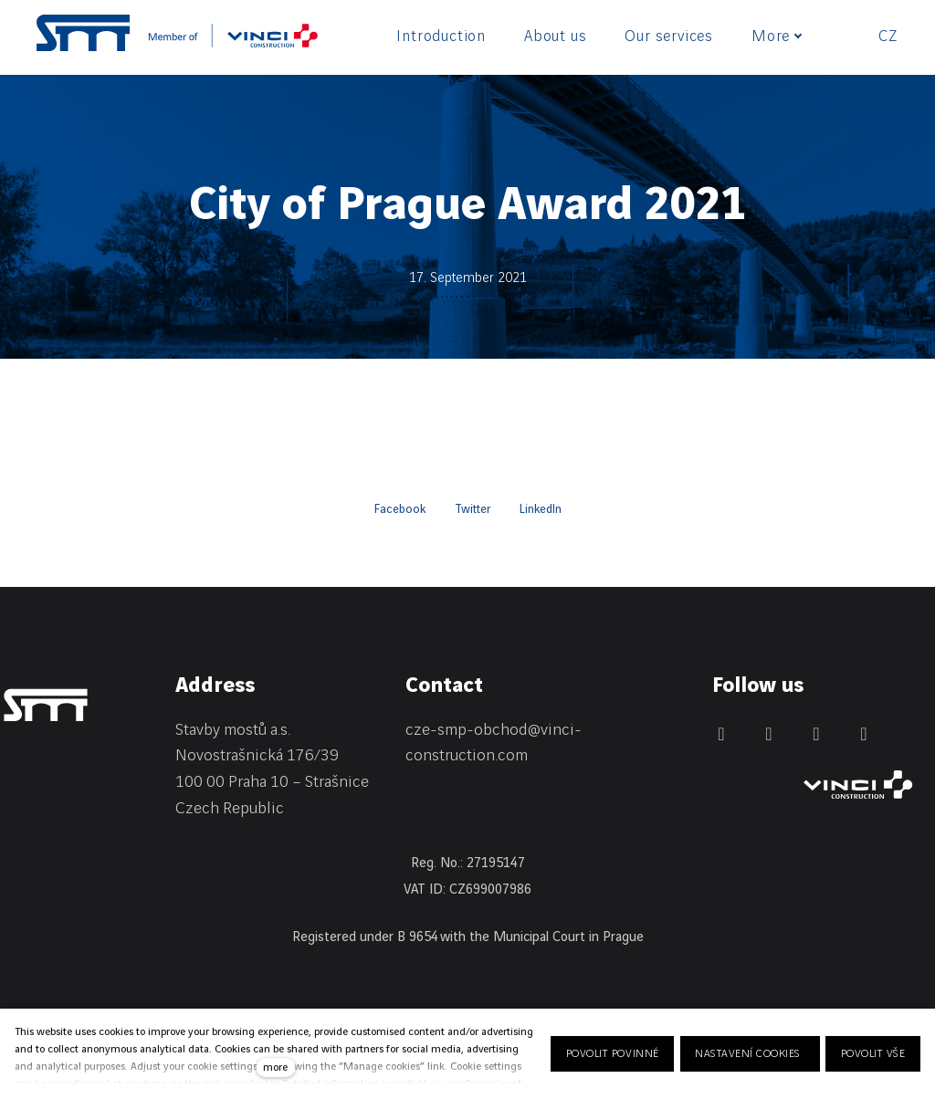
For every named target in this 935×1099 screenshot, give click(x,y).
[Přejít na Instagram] (816, 734)
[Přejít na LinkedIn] (721, 734)
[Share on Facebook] (399, 509)
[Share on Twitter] (472, 509)
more (275, 1067)
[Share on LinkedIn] (541, 509)
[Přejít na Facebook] (769, 734)
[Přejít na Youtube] (864, 734)
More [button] (777, 36)
